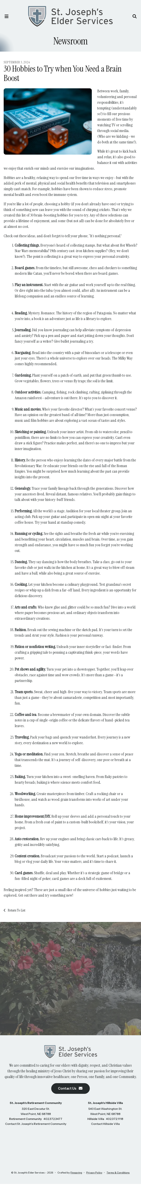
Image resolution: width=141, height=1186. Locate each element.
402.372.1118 (114, 1121)
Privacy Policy (94, 1174)
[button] (6, 17)
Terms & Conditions (118, 1174)
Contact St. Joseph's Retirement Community (35, 1126)
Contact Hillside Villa (105, 1126)
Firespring (76, 1174)
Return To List (16, 911)
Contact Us (70, 1090)
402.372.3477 (53, 1121)
